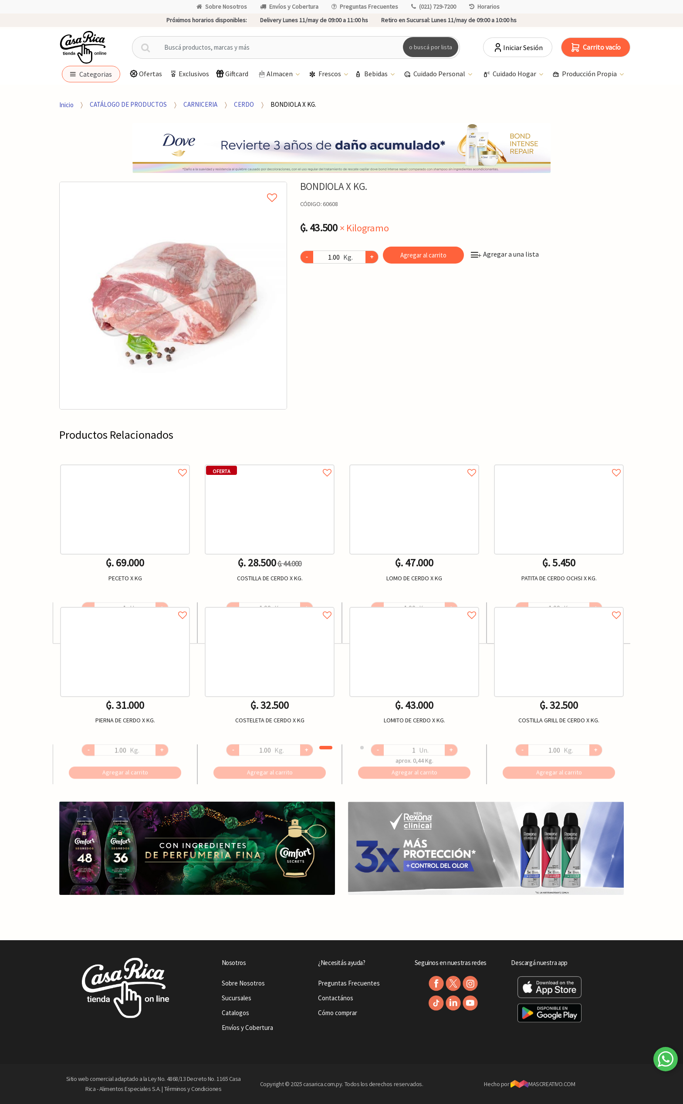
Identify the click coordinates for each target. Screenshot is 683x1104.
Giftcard (232, 74)
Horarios (484, 6)
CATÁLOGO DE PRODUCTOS (128, 104)
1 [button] (325, 748)
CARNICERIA (200, 104)
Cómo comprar (337, 1013)
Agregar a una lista (505, 254)
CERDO (244, 104)
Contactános (335, 998)
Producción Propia (585, 74)
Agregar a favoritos (125, 463)
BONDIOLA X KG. (293, 104)
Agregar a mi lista (173, 187)
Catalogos (235, 1013)
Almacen (275, 74)
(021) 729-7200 (433, 6)
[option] (173, 295)
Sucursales (236, 998)
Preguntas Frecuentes (364, 6)
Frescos (325, 74)
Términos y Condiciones (193, 1089)
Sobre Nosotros (221, 6)
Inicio (66, 104)
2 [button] (362, 748)
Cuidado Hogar (510, 74)
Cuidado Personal (435, 74)
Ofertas (145, 74)
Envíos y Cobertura (289, 6)
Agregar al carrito (423, 255)
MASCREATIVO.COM (543, 1084)
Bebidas (372, 74)
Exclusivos (189, 74)
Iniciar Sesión (518, 47)
